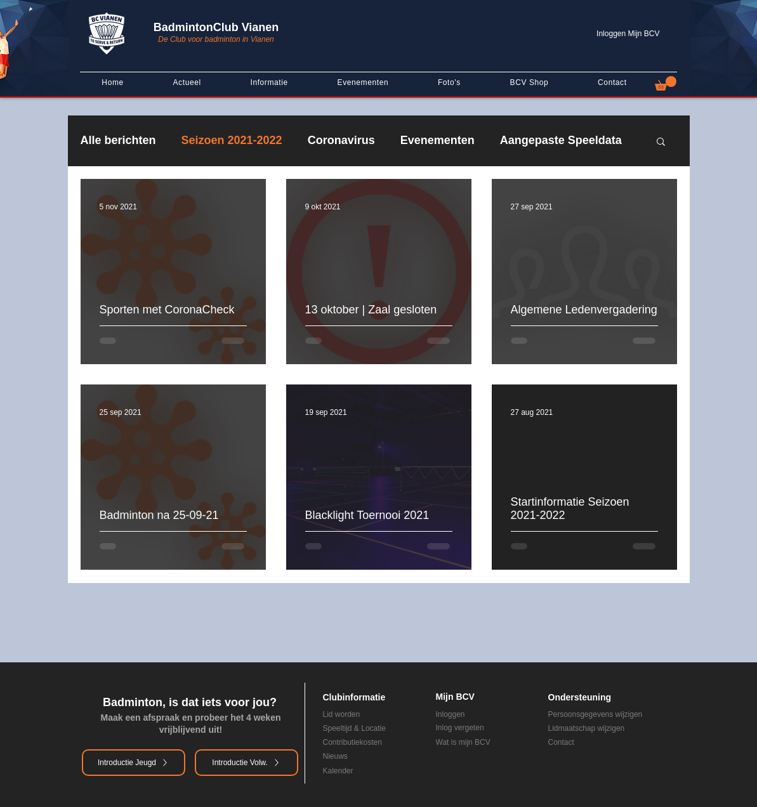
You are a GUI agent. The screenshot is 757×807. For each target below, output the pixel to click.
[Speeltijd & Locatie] (370, 728)
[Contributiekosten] (370, 742)
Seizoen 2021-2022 (231, 140)
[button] (665, 83)
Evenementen (437, 140)
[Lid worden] (354, 714)
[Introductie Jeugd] (133, 762)
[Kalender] (361, 771)
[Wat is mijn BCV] (483, 742)
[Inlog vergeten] (483, 728)
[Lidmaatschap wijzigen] (611, 728)
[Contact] (603, 742)
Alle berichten (118, 140)
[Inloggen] (483, 714)
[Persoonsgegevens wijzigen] (611, 714)
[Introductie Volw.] (246, 762)
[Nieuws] (361, 756)
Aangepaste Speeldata (561, 140)
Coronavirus (341, 140)
